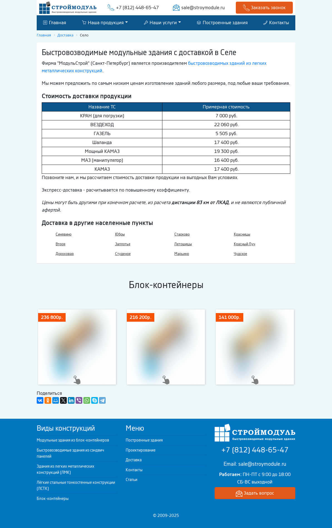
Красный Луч (244, 244)
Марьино (181, 253)
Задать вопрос (255, 493)
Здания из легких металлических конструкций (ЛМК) (65, 469)
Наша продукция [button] (103, 22)
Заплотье (122, 244)
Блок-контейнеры (53, 498)
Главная (54, 22)
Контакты (276, 22)
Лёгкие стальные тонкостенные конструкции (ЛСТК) (76, 485)
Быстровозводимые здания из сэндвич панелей (70, 453)
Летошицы (183, 244)
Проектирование (140, 450)
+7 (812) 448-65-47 (137, 7)
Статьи (131, 479)
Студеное (123, 253)
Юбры (120, 234)
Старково (182, 234)
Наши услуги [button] (160, 22)
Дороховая (65, 253)
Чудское (240, 253)
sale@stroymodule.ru (203, 7)
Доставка (134, 459)
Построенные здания (222, 22)
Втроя (60, 244)
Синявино (63, 234)
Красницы (242, 234)
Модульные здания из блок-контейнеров (73, 440)
